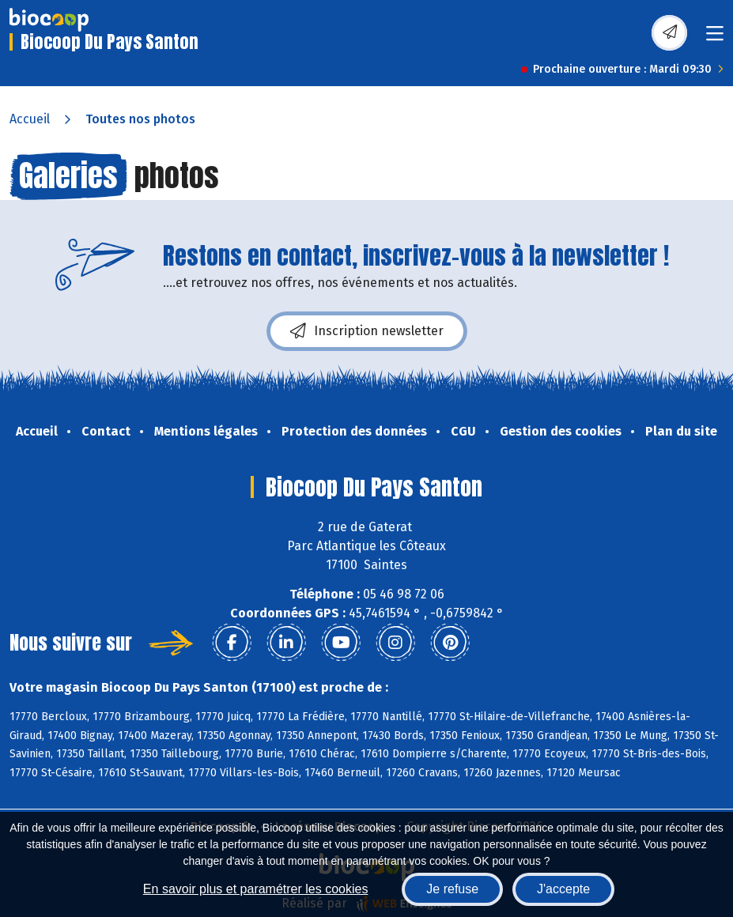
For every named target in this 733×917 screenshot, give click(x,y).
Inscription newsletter (367, 331)
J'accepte (563, 889)
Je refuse (452, 889)
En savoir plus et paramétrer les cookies (255, 889)
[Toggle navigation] (715, 38)
